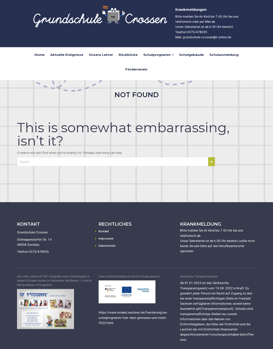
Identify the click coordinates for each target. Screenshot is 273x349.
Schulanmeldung (223, 55)
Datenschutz (107, 245)
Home (40, 55)
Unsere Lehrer (101, 55)
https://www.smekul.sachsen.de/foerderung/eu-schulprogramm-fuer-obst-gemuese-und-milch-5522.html (133, 318)
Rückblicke (128, 55)
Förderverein (136, 69)
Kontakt (104, 231)
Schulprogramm (157, 55)
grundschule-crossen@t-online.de (207, 37)
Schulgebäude (191, 55)
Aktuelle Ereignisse (66, 55)
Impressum (106, 238)
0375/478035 (197, 32)
